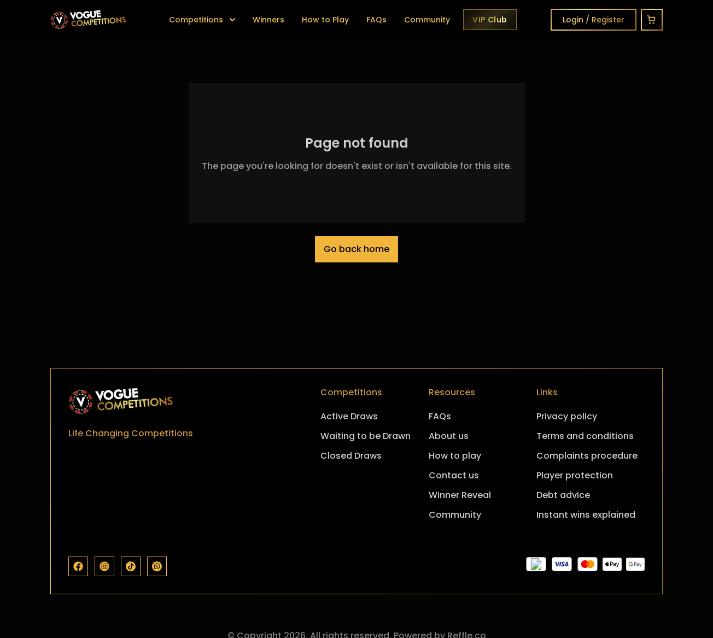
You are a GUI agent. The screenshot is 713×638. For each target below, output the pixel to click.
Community (427, 19)
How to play (455, 455)
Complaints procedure (587, 455)
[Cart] (652, 20)
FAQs (376, 19)
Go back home (356, 249)
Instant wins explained (585, 514)
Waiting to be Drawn (365, 436)
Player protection (574, 475)
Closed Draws (351, 455)
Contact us (454, 475)
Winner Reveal (460, 495)
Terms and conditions (585, 436)
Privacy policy (566, 416)
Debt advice (563, 495)
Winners (268, 19)
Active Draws (349, 416)
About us (449, 436)
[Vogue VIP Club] (489, 19)
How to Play (325, 19)
